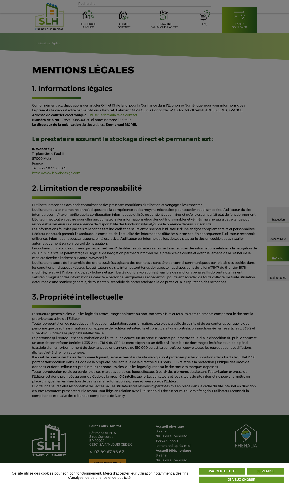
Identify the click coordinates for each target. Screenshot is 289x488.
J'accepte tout (222, 471)
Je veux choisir (241, 479)
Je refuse (266, 471)
